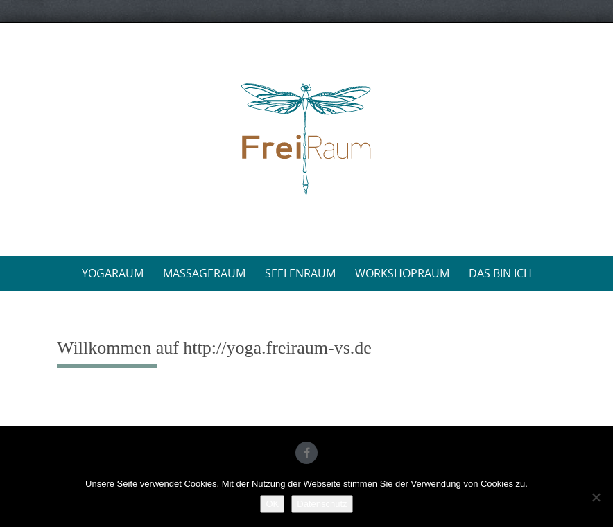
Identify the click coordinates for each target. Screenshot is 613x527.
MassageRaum (204, 273)
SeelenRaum (300, 273)
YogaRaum (113, 273)
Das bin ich (500, 273)
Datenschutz (322, 504)
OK (272, 504)
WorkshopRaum (402, 273)
